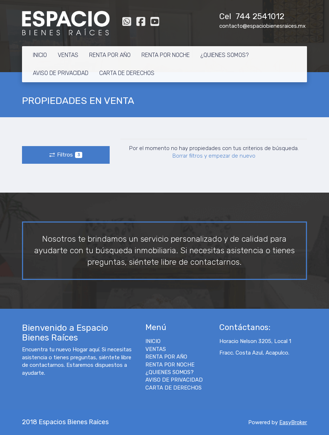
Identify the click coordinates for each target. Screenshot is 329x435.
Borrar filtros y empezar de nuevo (213, 156)
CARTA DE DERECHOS (126, 73)
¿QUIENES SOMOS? (225, 55)
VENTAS (68, 55)
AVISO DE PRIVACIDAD (60, 73)
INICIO (40, 55)
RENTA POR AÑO (110, 55)
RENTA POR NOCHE (165, 55)
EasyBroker (293, 422)
